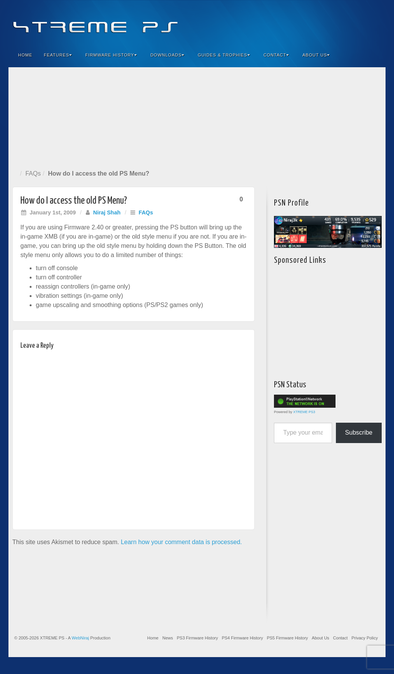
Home (25, 55)
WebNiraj (80, 638)
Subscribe (358, 432)
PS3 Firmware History (197, 638)
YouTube (364, 22)
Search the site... (375, 55)
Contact (276, 55)
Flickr (343, 22)
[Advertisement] (197, 117)
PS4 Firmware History (242, 638)
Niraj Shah (106, 212)
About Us (316, 55)
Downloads (167, 55)
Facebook (322, 22)
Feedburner (333, 22)
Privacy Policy (365, 638)
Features (58, 55)
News (167, 638)
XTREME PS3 (304, 412)
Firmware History (111, 55)
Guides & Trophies (224, 55)
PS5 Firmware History (287, 638)
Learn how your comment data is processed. (181, 542)
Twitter (354, 22)
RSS (374, 22)
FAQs (33, 173)
